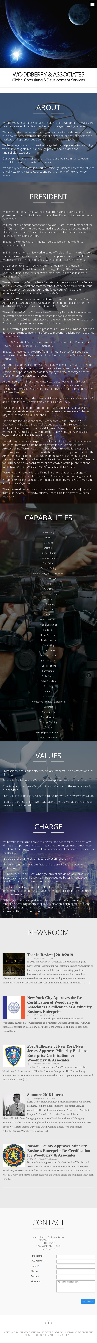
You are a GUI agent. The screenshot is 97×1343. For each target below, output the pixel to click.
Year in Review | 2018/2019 (50, 955)
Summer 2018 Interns (45, 1094)
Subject (35, 1276)
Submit (87, 1301)
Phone (34, 1271)
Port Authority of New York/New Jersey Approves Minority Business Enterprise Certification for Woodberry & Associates (57, 1053)
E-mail (35, 1266)
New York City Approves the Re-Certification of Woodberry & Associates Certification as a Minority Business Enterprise (59, 1004)
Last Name (37, 1261)
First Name (37, 1256)
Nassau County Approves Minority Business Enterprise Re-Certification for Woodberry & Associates (58, 1150)
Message (36, 1281)
